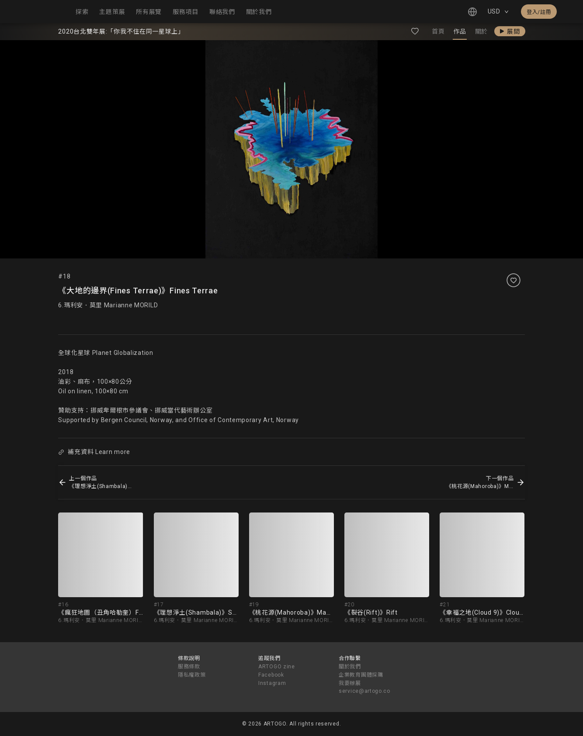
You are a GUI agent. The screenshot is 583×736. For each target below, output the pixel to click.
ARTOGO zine (276, 667)
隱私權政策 (192, 675)
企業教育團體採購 (361, 675)
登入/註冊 (539, 12)
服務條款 (189, 667)
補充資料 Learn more (94, 451)
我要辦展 (350, 683)
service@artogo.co (364, 691)
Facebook (271, 675)
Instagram (272, 683)
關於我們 (350, 667)
